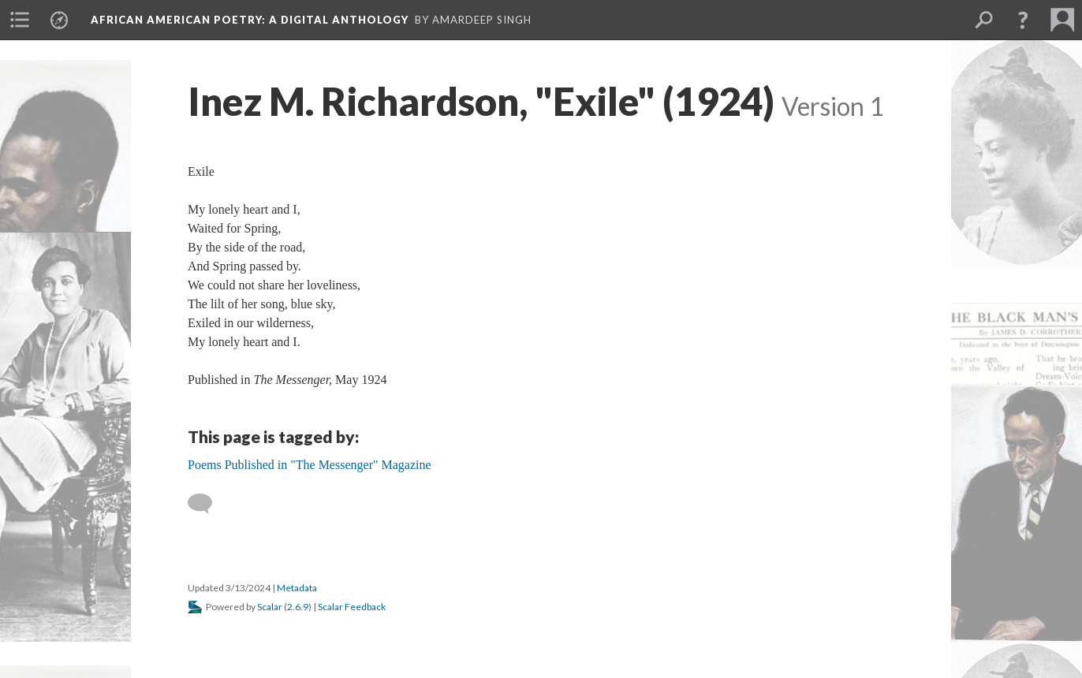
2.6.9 (297, 607)
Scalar (269, 607)
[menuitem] (19, 19)
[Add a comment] (207, 504)
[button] (1023, 19)
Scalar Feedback (352, 607)
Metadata (297, 588)
